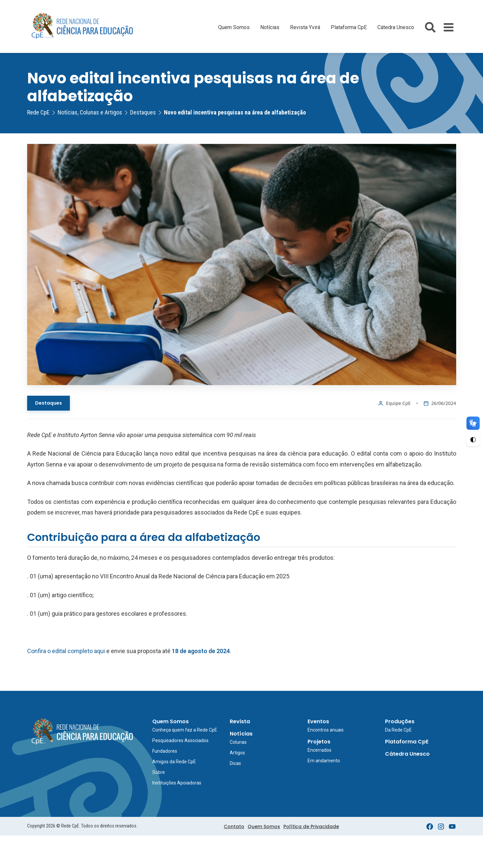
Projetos (319, 741)
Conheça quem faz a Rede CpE (184, 730)
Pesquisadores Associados (180, 740)
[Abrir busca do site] (430, 27)
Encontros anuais (326, 730)
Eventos (318, 721)
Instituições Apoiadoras (176, 782)
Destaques (48, 403)
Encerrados (319, 750)
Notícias (269, 27)
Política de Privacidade (311, 826)
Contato (234, 826)
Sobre (158, 772)
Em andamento (324, 760)
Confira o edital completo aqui (66, 650)
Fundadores (164, 751)
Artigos (237, 752)
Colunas (238, 742)
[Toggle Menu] (448, 27)
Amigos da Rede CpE (174, 761)
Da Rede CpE (398, 730)
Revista (240, 721)
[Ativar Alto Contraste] (473, 439)
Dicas (235, 763)
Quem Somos (234, 27)
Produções (399, 721)
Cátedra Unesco (395, 27)
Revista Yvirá (305, 27)
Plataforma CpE (349, 27)
